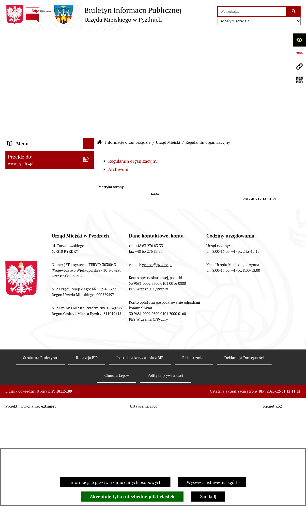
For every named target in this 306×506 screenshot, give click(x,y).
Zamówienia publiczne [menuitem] (30, 228)
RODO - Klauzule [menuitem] (24, 217)
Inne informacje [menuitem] (23, 339)
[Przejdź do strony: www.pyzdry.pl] (299, 66)
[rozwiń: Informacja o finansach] (89, 239)
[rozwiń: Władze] (89, 63)
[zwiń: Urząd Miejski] (89, 77)
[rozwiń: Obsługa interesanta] (89, 206)
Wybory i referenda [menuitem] (26, 295)
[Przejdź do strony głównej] (93, 14)
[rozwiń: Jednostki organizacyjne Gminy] (89, 250)
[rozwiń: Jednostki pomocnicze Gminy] (89, 163)
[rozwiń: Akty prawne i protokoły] (89, 177)
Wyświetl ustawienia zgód (212, 482)
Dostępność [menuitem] (19, 306)
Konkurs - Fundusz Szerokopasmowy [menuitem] (43, 350)
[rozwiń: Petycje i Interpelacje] (89, 272)
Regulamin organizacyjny (132, 56)
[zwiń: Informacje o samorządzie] (89, 49)
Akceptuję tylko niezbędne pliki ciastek (132, 496)
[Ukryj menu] (88, 38)
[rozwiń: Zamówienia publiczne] (89, 228)
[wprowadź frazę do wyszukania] (252, 11)
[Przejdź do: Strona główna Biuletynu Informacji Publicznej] (99, 37)
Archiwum (118, 63)
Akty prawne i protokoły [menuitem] (31, 177)
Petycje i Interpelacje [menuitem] (28, 272)
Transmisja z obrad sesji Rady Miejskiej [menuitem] (36, 192)
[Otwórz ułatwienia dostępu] (299, 40)
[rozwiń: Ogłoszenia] (89, 261)
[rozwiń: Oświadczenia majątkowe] (89, 149)
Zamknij (208, 496)
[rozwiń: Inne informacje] (89, 339)
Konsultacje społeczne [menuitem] (29, 328)
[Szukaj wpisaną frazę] (294, 11)
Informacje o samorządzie (128, 36)
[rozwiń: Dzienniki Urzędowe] (89, 283)
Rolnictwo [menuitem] (17, 317)
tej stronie (177, 454)
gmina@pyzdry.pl (157, 431)
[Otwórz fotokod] (299, 79)
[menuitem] (49, 63)
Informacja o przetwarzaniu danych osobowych (115, 482)
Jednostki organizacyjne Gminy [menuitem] (38, 250)
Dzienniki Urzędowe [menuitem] (27, 283)
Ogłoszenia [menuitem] (19, 261)
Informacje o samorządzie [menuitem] (33, 49)
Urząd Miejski (168, 36)
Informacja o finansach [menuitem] (30, 239)
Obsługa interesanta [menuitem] (27, 206)
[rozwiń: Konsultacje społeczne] (89, 328)
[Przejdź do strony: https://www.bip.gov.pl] (299, 53)
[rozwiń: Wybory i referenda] (89, 295)
